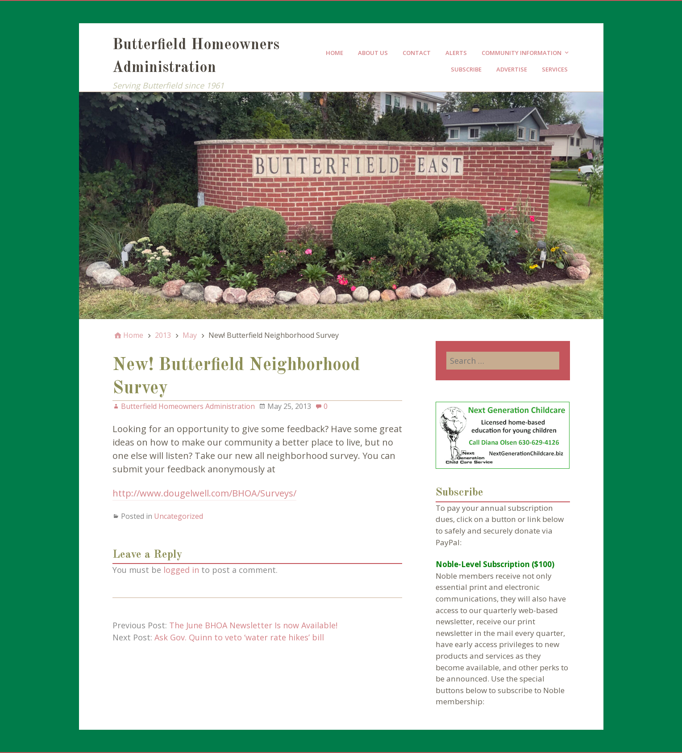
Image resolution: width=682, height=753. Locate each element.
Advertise (511, 69)
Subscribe (466, 69)
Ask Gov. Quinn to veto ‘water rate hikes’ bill (239, 637)
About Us (373, 53)
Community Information (521, 53)
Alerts (456, 53)
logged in (181, 569)
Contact (417, 53)
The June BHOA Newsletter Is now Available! (253, 625)
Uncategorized (178, 516)
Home (334, 53)
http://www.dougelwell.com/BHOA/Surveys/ (204, 493)
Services (555, 69)
